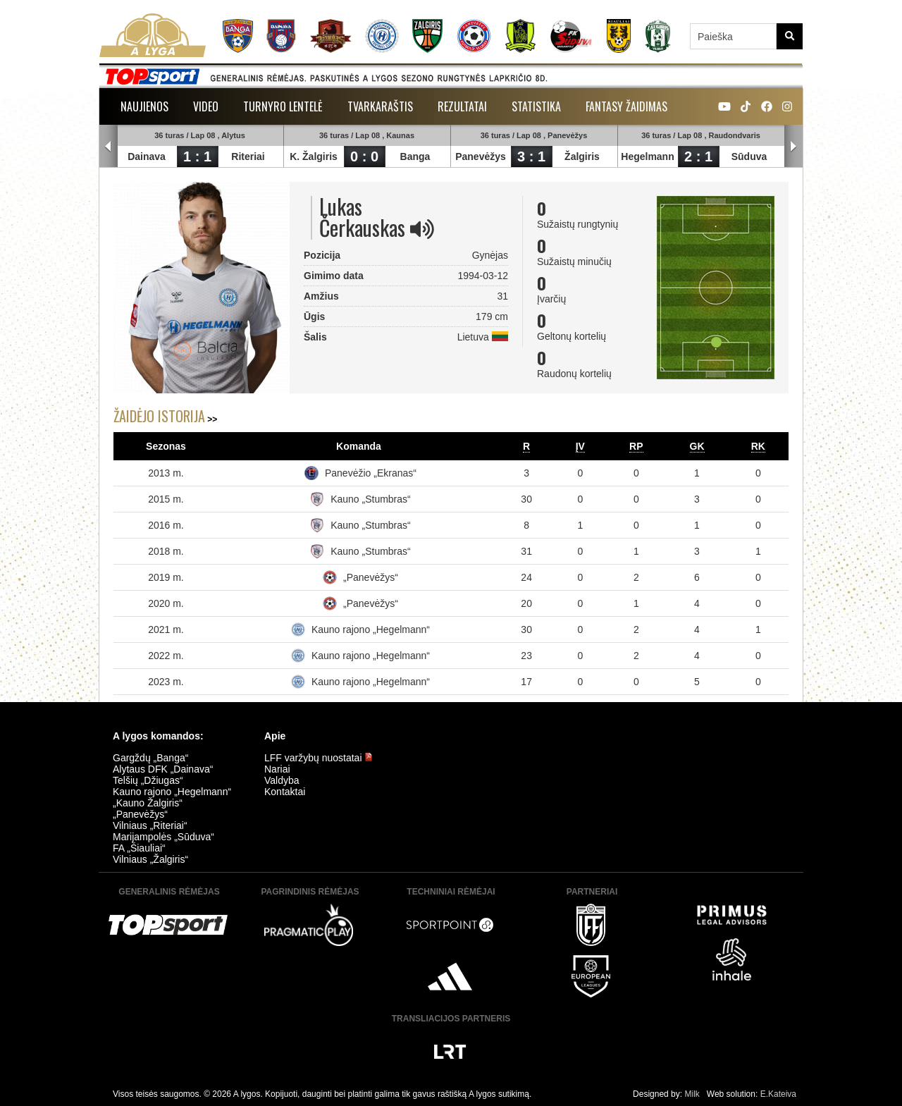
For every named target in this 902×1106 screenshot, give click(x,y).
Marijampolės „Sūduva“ (163, 836)
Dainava (147, 156)
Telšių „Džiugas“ (148, 780)
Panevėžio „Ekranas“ (370, 473)
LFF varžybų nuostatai (318, 757)
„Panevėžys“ (370, 577)
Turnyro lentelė (283, 106)
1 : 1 (197, 156)
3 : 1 (531, 156)
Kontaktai (284, 791)
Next (793, 146)
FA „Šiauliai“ (139, 848)
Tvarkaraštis (380, 106)
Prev (108, 146)
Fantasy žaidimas (626, 106)
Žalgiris (582, 156)
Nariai (277, 769)
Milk (691, 1094)
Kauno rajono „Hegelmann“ (370, 629)
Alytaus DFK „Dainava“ (163, 769)
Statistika (536, 106)
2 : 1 (698, 156)
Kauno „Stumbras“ (370, 499)
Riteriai (247, 156)
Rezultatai (462, 106)
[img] (422, 229)
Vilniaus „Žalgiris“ (150, 859)
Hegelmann (647, 156)
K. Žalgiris (314, 156)
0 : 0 (364, 156)
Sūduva (749, 156)
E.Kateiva (778, 1094)
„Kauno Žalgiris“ (148, 803)
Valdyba (281, 780)
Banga (415, 156)
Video (205, 106)
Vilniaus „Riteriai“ (150, 825)
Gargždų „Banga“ (150, 757)
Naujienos (144, 106)
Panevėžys (480, 156)
